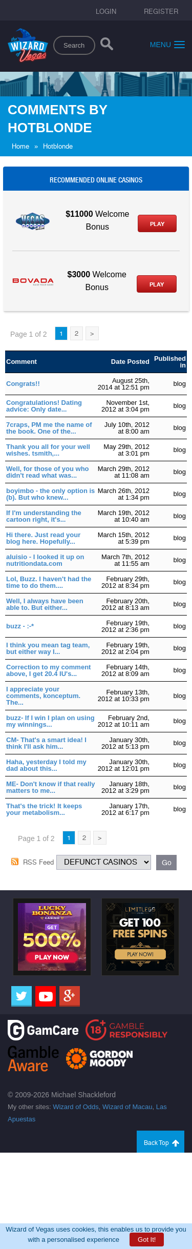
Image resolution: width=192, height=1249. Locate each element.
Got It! (147, 1239)
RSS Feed (38, 862)
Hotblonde (58, 146)
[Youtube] (45, 996)
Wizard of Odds (76, 1107)
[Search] (106, 46)
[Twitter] (21, 996)
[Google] (69, 996)
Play (157, 224)
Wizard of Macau (127, 1107)
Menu (167, 44)
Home (20, 146)
